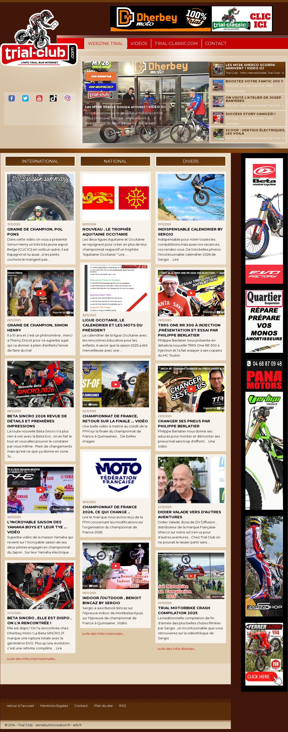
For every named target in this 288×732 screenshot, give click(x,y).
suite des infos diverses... (176, 649)
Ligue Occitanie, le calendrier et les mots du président (112, 325)
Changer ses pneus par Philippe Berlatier (184, 423)
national (115, 161)
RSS (122, 706)
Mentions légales (54, 706)
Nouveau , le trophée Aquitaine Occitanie (106, 232)
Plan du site (103, 706)
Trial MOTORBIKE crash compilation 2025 (184, 610)
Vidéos (139, 43)
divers (191, 161)
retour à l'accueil (20, 706)
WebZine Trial (105, 43)
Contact (216, 43)
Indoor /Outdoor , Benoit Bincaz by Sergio (111, 600)
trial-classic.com (176, 43)
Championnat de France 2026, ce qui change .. (109, 509)
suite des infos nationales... (103, 634)
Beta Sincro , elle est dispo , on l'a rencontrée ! (39, 620)
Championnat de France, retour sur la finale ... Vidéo (115, 418)
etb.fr (77, 725)
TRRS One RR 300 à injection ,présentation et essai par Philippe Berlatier (189, 330)
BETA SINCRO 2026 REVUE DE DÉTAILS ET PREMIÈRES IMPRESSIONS (37, 421)
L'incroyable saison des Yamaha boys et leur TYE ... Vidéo (37, 527)
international (40, 161)
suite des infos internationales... (32, 659)
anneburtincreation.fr (53, 725)
